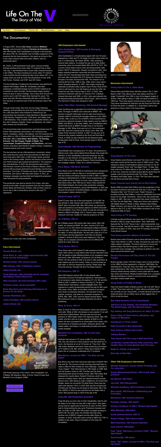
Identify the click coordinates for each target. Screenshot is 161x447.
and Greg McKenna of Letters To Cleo (140, 311)
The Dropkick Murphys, (146, 305)
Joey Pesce (117, 215)
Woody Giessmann (120, 255)
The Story (6, 30)
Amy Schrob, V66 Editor (122, 427)
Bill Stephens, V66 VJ (68, 271)
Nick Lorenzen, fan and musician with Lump (24, 281)
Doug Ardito (117, 283)
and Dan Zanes (137, 255)
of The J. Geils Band (133, 87)
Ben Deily (116, 300)
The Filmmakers (20, 30)
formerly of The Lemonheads (135, 300)
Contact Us (33, 30)
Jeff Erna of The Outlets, (123, 305)
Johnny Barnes (118, 334)
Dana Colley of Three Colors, (125, 315)
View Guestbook (15, 390)
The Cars (131, 156)
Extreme (145, 235)
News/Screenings (47, 30)
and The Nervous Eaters (139, 307)
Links (60, 30)
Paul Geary (116, 235)
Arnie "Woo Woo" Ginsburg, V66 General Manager (82, 105)
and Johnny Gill (134, 183)
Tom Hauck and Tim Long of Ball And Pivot (132, 338)
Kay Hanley (116, 311)
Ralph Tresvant (118, 183)
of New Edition (149, 183)
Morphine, (145, 315)
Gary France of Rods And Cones (126, 330)
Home (67, 30)
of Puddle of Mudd (132, 283)
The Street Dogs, (119, 307)
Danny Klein (117, 87)
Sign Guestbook (15, 386)
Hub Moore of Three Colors (124, 322)
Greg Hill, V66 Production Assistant (75, 397)
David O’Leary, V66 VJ (69, 196)
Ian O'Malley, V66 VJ (68, 219)
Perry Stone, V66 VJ (68, 246)
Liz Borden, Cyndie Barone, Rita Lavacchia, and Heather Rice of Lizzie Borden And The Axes (134, 343)
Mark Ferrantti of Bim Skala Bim (126, 326)
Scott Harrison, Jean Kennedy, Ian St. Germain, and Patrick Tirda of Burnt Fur (26, 275)
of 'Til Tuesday (130, 215)
